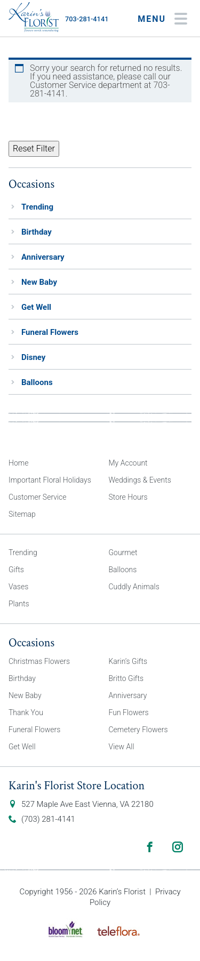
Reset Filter (34, 148)
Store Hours (128, 497)
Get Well (36, 307)
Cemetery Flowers (138, 729)
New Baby (39, 282)
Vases (18, 586)
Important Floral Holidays (50, 480)
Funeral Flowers (49, 332)
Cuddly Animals (134, 586)
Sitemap (22, 514)
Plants (19, 603)
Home (18, 463)
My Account (128, 463)
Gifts (16, 569)
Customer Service (38, 497)
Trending (37, 207)
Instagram (177, 847)
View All (121, 746)
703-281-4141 (86, 19)
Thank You (26, 712)
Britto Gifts (126, 678)
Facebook (150, 847)
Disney (33, 357)
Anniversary (43, 257)
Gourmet (123, 552)
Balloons (37, 382)
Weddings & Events (140, 480)
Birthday (36, 232)
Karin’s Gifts (128, 661)
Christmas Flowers (39, 661)
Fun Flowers (129, 712)
